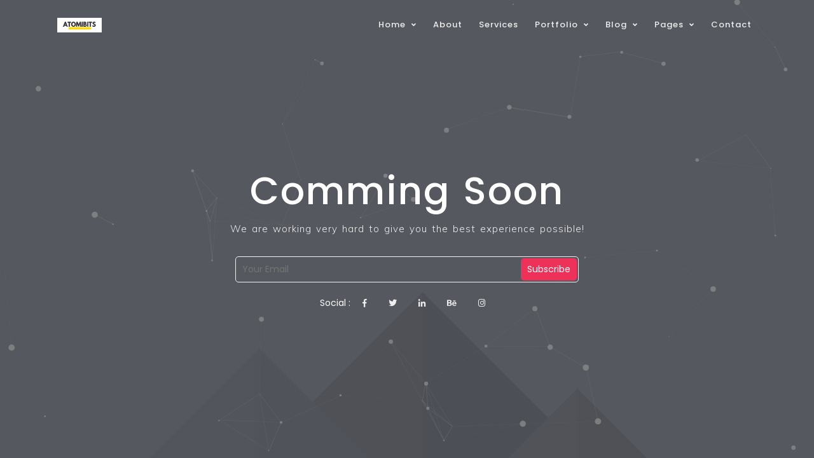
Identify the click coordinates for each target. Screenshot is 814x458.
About (447, 24)
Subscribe (548, 269)
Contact (731, 24)
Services (498, 24)
